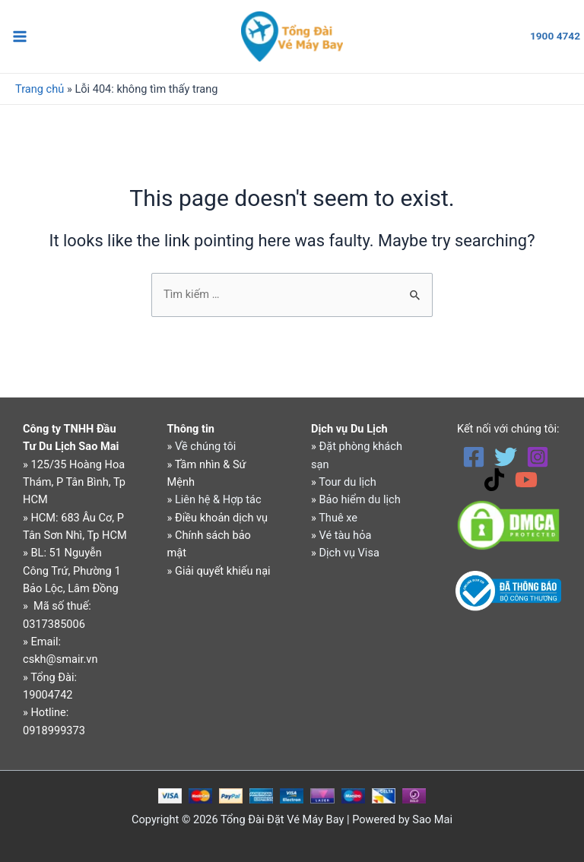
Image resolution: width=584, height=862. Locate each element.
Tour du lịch (347, 482)
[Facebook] (473, 456)
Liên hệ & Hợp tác (218, 499)
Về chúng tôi (205, 446)
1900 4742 (555, 36)
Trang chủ (39, 90)
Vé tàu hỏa (345, 535)
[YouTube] (526, 479)
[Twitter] (505, 456)
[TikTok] (494, 479)
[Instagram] (537, 456)
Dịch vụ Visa (349, 552)
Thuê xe (338, 517)
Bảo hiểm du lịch (359, 499)
